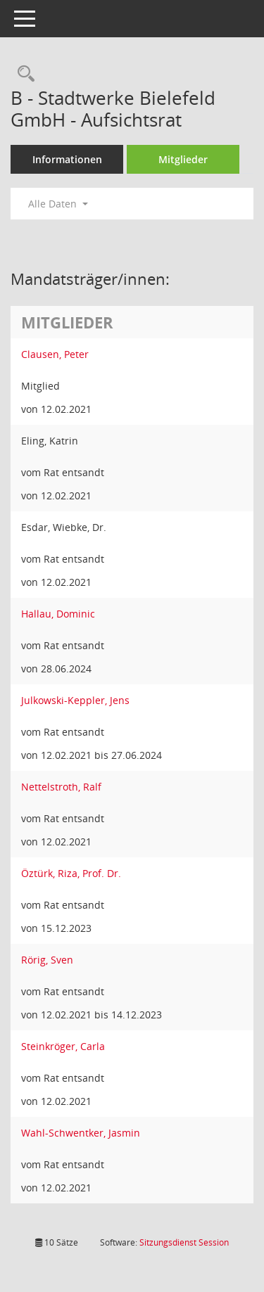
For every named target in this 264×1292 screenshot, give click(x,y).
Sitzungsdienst (184, 1242)
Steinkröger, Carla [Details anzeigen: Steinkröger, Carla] (63, 1046)
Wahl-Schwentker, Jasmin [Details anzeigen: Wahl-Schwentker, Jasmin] (80, 1132)
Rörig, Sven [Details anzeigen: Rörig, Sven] (47, 959)
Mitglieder (183, 159)
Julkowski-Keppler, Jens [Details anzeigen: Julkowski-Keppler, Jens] (75, 700)
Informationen (67, 159)
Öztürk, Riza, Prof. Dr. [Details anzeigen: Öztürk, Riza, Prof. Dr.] (71, 873)
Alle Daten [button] (58, 203)
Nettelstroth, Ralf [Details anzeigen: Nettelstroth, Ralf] (61, 786)
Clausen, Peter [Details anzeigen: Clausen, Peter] (55, 354)
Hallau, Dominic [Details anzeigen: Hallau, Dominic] (58, 613)
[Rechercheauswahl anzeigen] (22, 74)
